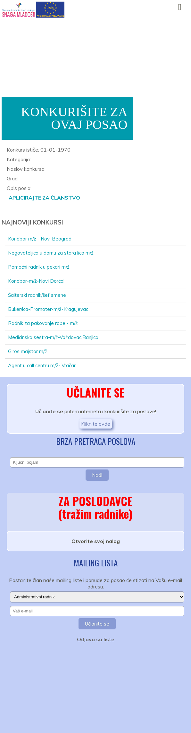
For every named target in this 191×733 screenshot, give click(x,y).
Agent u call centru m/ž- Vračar (42, 365)
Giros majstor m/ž (27, 351)
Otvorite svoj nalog (95, 541)
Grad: (13, 178)
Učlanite (45, 411)
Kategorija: (19, 159)
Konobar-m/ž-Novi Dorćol (36, 281)
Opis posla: (19, 188)
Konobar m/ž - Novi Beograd (39, 239)
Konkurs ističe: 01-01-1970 (39, 149)
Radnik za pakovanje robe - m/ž (43, 323)
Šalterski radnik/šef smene (37, 295)
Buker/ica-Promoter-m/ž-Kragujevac (48, 309)
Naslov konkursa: (26, 169)
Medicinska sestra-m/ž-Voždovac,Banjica (53, 337)
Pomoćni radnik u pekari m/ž (39, 267)
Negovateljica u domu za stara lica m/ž (51, 253)
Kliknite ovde (95, 424)
